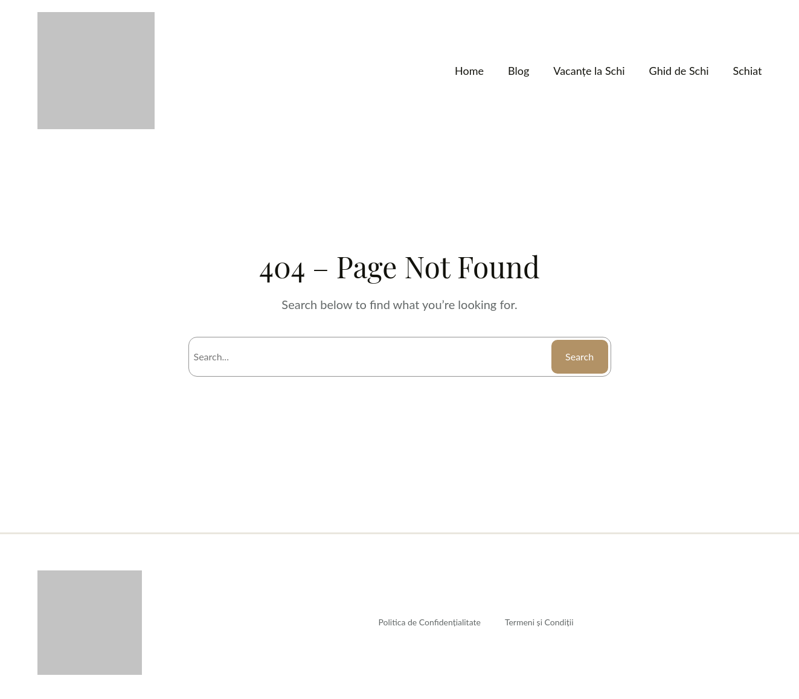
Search (578, 356)
